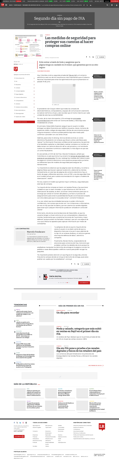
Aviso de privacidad (78, 431)
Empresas (35, 435)
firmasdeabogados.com (58, 454)
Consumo (91, 401)
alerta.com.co (84, 456)
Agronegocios (36, 425)
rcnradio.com (58, 456)
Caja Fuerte (48, 427)
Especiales (48, 435)
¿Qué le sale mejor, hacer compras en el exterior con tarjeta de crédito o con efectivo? (24, 314)
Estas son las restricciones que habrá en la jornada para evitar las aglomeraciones (99, 138)
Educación (19, 331)
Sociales (35, 446)
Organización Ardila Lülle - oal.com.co (99, 455)
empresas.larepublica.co (43, 454)
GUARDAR (100, 57)
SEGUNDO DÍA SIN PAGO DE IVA (31, 5)
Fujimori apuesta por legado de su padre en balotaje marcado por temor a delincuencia (34, 393)
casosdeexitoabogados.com (21, 456)
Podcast (35, 442)
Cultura (60, 388)
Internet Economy (37, 440)
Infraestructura (49, 438)
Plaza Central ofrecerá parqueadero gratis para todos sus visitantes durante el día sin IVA (99, 175)
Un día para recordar (67, 312)
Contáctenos (76, 429)
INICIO (11, 5)
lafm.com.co (76, 456)
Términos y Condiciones (79, 433)
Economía (60, 431)
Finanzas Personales (50, 436)
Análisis (60, 425)
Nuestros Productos (78, 427)
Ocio (59, 440)
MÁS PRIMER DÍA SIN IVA (95, 365)
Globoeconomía (62, 436)
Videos (47, 446)
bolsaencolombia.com (71, 454)
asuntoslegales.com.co (20, 454)
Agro (17, 320)
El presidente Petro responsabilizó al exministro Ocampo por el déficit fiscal (97, 393)
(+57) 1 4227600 (18, 431)
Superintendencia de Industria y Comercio (84, 438)
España (18, 352)
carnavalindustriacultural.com (37, 456)
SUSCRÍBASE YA (84, 282)
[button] (39, 277)
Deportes (18, 362)
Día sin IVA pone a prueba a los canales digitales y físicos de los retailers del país (78, 349)
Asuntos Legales (37, 427)
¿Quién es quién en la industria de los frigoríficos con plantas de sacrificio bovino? (24, 324)
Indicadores (36, 438)
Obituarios (48, 440)
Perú (28, 388)
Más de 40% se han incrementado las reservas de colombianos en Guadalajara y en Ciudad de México (97, 407)
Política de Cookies (78, 436)
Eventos (60, 435)
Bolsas (29, 401)
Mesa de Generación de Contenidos (82, 425)
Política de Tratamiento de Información (83, 435)
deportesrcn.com (18, 458)
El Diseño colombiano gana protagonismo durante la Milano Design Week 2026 (65, 393)
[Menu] (6, 5)
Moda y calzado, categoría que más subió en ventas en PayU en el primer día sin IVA (99, 95)
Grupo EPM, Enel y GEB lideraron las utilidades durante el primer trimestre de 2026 (25, 346)
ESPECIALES (17, 5)
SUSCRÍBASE (114, 1)
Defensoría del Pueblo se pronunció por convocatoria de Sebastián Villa (66, 405)
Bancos (18, 309)
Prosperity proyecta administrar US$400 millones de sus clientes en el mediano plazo (34, 405)
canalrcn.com (49, 456)
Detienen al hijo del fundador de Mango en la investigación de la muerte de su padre (25, 356)
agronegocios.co (31, 454)
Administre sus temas (21, 121)
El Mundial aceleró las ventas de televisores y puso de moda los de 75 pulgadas (25, 365)
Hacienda (91, 388)
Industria (18, 342)
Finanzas (35, 436)
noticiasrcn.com (67, 456)
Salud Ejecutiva (62, 442)
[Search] (107, 5)
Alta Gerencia (48, 425)
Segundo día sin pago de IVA (59, 18)
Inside (59, 438)
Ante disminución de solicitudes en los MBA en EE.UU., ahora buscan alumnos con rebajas (24, 335)
